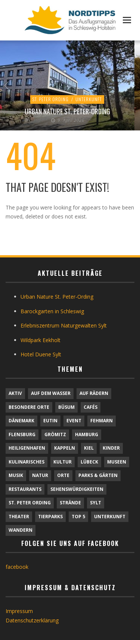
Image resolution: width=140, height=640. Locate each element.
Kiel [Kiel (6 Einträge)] (89, 448)
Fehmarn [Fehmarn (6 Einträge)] (101, 420)
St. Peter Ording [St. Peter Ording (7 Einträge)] (30, 502)
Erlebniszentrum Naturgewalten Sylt (64, 325)
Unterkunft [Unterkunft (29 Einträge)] (109, 516)
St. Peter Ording (50, 99)
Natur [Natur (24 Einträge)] (40, 475)
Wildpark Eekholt (40, 340)
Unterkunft (88, 99)
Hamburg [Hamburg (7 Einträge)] (86, 434)
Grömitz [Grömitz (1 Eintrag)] (55, 434)
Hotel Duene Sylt (41, 354)
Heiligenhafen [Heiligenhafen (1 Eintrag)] (27, 448)
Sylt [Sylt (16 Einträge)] (95, 502)
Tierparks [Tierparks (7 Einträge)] (50, 516)
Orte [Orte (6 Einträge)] (63, 475)
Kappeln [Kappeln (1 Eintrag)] (64, 448)
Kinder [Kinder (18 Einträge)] (111, 448)
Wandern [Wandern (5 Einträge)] (20, 530)
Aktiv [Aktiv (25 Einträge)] (15, 393)
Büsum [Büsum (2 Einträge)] (66, 407)
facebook (17, 566)
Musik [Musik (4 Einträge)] (16, 475)
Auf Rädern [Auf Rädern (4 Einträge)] (94, 393)
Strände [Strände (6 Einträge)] (70, 502)
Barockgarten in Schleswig (52, 311)
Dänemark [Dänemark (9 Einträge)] (21, 420)
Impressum (19, 611)
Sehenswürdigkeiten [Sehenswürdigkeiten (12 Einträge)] (76, 489)
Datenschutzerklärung (32, 620)
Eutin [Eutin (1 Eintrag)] (50, 420)
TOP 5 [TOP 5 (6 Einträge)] (78, 516)
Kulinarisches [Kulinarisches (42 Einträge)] (26, 462)
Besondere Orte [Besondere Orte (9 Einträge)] (29, 407)
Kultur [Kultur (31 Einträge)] (62, 462)
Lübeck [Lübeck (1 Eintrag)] (89, 462)
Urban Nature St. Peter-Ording (67, 111)
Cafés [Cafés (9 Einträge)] (90, 407)
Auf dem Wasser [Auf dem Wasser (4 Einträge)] (51, 393)
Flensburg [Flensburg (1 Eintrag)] (22, 434)
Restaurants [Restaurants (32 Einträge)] (25, 489)
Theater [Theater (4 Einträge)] (19, 516)
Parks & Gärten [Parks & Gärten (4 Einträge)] (98, 475)
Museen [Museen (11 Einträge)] (116, 462)
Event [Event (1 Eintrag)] (73, 420)
